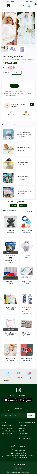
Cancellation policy (25, 439)
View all (30, 211)
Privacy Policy (25, 472)
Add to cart (23, 205)
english (30, 1)
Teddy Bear (10, 230)
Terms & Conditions (13, 472)
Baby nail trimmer (10, 333)
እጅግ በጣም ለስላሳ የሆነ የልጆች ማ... (26, 256)
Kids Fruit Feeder (26, 230)
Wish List (22, 428)
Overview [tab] (14, 86)
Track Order (23, 431)
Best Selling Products (8, 431)
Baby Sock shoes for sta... (26, 358)
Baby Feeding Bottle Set (26, 312)
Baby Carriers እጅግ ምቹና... (10, 260)
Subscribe (31, 415)
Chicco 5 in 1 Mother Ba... (10, 282)
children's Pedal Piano (26, 333)
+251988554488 (7, 1)
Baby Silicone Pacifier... (10, 358)
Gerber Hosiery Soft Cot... (10, 307)
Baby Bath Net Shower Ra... (26, 282)
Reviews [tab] (23, 86)
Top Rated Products (7, 434)
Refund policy (23, 434)
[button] (11, 400)
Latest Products (6, 428)
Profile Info (22, 426)
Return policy (23, 436)
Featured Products (7, 426)
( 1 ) (10, 258)
